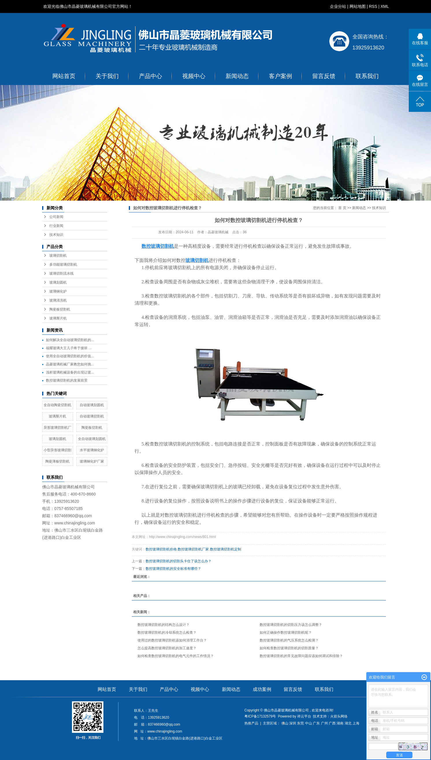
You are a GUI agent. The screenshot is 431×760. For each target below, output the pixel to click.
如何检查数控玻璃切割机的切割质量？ (289, 648)
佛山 (284, 723)
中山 (308, 723)
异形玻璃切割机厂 (57, 428)
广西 (332, 723)
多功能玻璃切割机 (63, 264)
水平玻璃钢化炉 (92, 450)
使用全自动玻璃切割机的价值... (70, 356)
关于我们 (107, 76)
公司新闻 (56, 217)
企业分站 (338, 6)
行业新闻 (56, 226)
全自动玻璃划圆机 (92, 439)
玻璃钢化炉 (58, 291)
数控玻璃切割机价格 (161, 549)
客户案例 (280, 76)
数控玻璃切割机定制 (225, 549)
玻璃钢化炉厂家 (92, 461)
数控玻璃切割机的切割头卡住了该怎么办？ (178, 561)
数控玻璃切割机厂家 (193, 549)
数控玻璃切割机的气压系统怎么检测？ (289, 640)
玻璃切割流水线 (61, 273)
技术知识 (56, 235)
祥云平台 (304, 716)
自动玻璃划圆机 (92, 405)
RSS (373, 6)
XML (384, 6)
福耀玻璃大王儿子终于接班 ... (68, 348)
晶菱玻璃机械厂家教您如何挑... (70, 364)
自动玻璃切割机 (92, 416)
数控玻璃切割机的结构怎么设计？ (164, 625)
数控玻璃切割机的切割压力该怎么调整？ (291, 625)
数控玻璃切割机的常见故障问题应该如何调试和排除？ (301, 656)
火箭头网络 (339, 716)
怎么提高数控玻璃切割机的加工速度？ (167, 648)
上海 (355, 723)
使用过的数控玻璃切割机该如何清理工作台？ (172, 640)
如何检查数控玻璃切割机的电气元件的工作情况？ (176, 656)
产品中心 (150, 76)
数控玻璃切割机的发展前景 (67, 380)
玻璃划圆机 (58, 282)
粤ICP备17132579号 (260, 716)
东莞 (300, 723)
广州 (324, 723)
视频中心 (193, 76)
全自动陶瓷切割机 (57, 405)
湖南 (340, 723)
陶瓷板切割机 (59, 309)
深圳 (292, 723)
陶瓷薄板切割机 (57, 461)
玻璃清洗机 (58, 300)
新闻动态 (237, 76)
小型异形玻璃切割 (57, 450)
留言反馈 (323, 76)
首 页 (342, 208)
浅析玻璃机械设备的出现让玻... (70, 372)
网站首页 (63, 76)
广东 (316, 723)
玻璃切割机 (58, 256)
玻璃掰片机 (58, 318)
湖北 (348, 723)
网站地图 (358, 6)
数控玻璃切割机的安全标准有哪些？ (173, 569)
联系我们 (367, 76)
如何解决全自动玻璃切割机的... (70, 340)
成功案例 (262, 689)
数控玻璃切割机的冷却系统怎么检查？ (167, 632)
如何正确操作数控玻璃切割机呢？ (286, 632)
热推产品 (251, 723)
